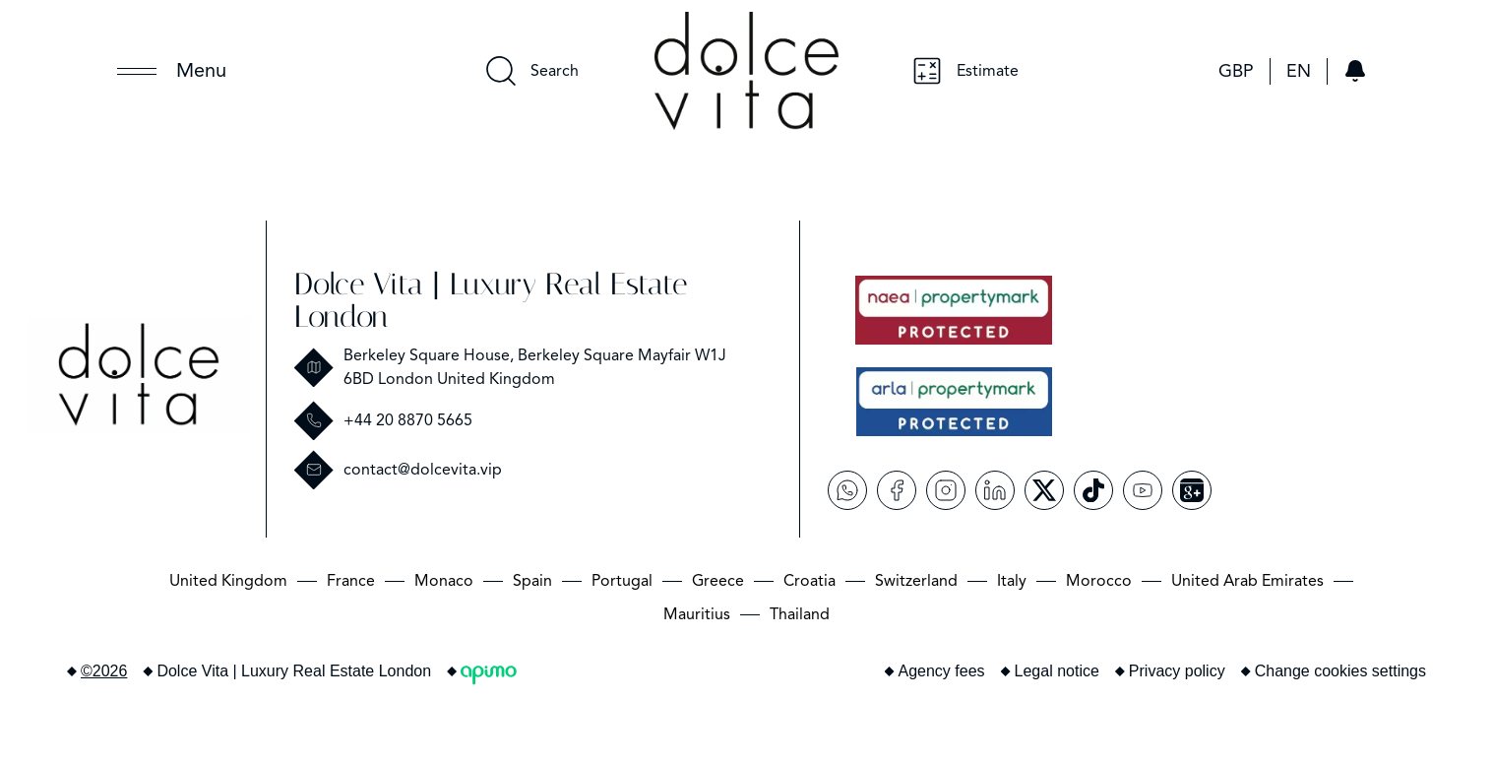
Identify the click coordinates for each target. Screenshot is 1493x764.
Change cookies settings (1340, 671)
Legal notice (1057, 671)
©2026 (104, 671)
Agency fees (942, 671)
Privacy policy (1177, 671)
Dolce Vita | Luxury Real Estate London (490, 300)
